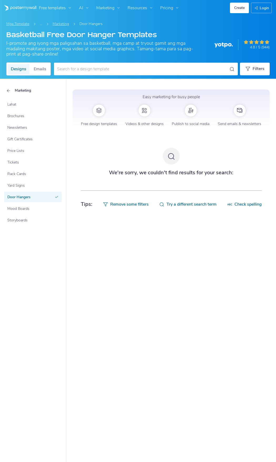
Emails (40, 69)
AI (84, 8)
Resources (141, 8)
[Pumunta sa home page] (18, 8)
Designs (18, 69)
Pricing (170, 8)
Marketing (108, 8)
